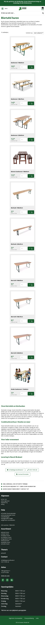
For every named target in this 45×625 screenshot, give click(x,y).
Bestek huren (5, 532)
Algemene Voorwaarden (15, 618)
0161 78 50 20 (33, 470)
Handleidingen (6, 517)
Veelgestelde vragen (7, 518)
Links (37, 618)
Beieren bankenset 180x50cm (20, 171)
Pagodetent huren (7, 539)
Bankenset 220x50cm (17, 135)
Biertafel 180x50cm (17, 280)
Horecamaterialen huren (8, 515)
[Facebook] (3, 580)
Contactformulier (23, 474)
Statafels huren (6, 542)
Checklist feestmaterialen (9, 513)
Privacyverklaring (29, 618)
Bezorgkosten (6, 501)
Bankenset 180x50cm (17, 63)
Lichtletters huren (6, 537)
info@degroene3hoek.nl (16, 470)
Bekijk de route (5, 576)
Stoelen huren (5, 544)
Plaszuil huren (5, 540)
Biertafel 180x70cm (17, 317)
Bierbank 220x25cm (17, 244)
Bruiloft (4, 553)
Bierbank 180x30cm (17, 208)
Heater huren (5, 534)
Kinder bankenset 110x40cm (19, 389)
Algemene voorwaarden (8, 520)
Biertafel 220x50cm (17, 353)
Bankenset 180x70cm (17, 99)
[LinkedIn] (11, 580)
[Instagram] (7, 580)
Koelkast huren (6, 535)
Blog (3, 504)
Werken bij (5, 502)
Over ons (4, 499)
